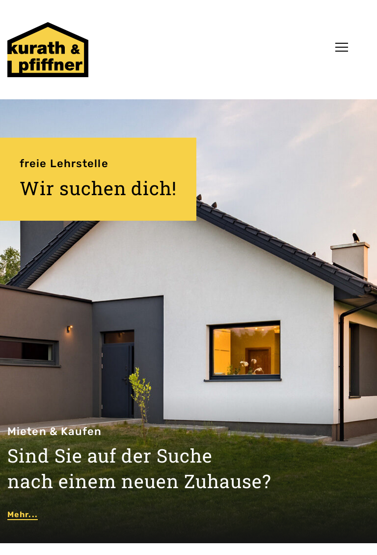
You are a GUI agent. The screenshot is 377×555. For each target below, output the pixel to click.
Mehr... (22, 514)
